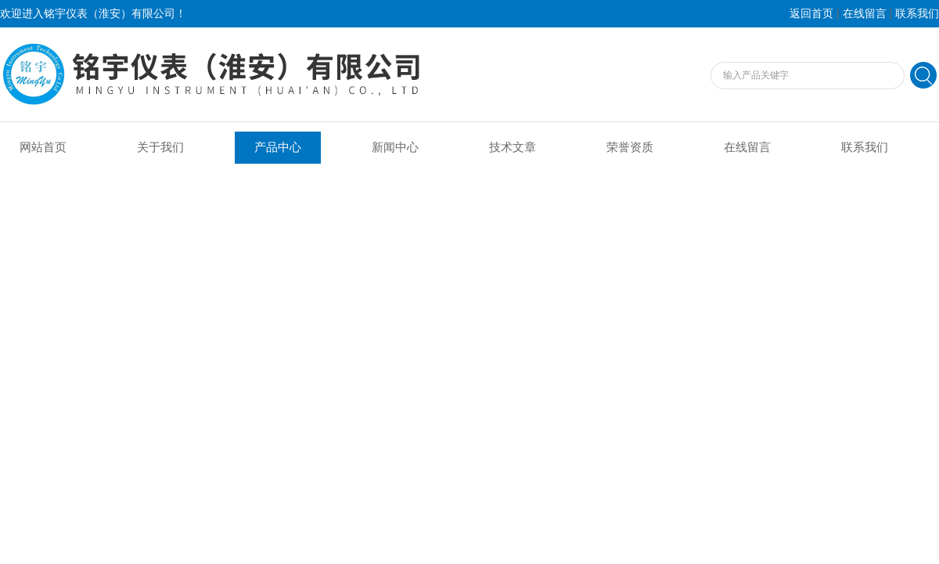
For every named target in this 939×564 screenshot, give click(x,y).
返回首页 (811, 14)
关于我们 (160, 147)
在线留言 (865, 14)
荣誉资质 (629, 147)
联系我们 (917, 14)
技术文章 (512, 147)
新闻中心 (395, 147)
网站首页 (43, 147)
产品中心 (277, 147)
